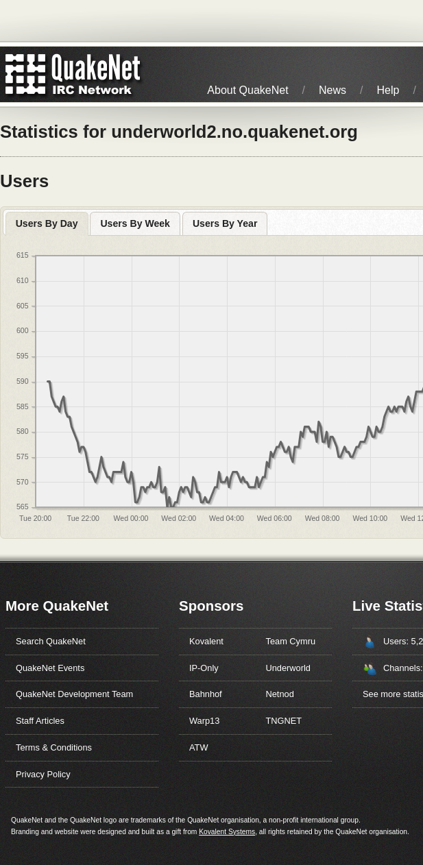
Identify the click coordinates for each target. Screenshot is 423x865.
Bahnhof (205, 694)
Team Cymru (291, 641)
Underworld (288, 668)
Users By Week (134, 223)
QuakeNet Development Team (74, 694)
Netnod (280, 694)
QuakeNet (25, 74)
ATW (198, 747)
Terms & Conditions (54, 747)
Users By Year (225, 223)
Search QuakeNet (51, 641)
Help (388, 90)
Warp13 (204, 721)
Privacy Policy (43, 774)
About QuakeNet (247, 90)
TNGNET (284, 721)
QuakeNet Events (50, 668)
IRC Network (97, 74)
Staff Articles (40, 721)
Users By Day (47, 223)
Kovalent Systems (227, 832)
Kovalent (206, 641)
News (332, 90)
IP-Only (204, 668)
